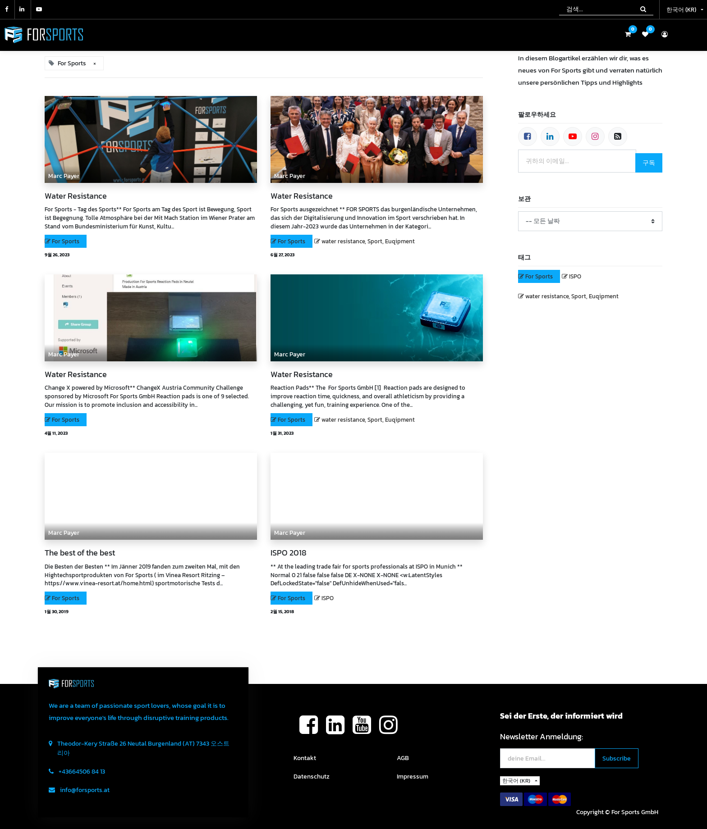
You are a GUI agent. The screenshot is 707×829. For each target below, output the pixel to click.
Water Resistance (76, 196)
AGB (403, 758)
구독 (649, 163)
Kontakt (305, 758)
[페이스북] (527, 136)
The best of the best (80, 553)
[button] (616, 758)
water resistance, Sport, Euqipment (368, 241)
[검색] (643, 9)
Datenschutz (312, 776)
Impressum (412, 776)
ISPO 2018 (289, 553)
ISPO (327, 598)
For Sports (65, 241)
